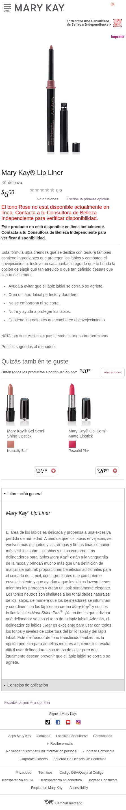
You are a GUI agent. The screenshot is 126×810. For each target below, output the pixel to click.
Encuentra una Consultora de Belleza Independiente (88, 22)
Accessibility (78, 788)
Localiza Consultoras (71, 736)
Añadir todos (112, 372)
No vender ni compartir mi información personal (41, 751)
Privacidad (23, 773)
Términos (45, 773)
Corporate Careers (34, 759)
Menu (7, 7)
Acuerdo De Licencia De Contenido (79, 759)
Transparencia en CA (17, 780)
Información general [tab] (24, 494)
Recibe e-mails (61, 744)
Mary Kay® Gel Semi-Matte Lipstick (88, 433)
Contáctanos (102, 736)
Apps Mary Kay (19, 736)
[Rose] (63, 98)
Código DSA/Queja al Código (81, 773)
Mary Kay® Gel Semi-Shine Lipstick (26, 433)
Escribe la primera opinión (88, 199)
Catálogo (43, 736)
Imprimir (118, 37)
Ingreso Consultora (100, 751)
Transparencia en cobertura (61, 780)
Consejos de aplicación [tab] (27, 685)
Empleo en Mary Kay (46, 788)
